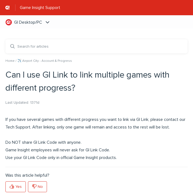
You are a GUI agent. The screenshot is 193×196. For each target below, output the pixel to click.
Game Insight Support (40, 7)
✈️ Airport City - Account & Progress (44, 61)
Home (10, 61)
